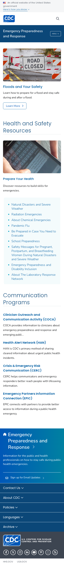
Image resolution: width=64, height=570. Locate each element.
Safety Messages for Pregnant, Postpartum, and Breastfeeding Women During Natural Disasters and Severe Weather (33, 253)
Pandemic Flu (20, 226)
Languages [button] (13, 517)
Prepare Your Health (18, 179)
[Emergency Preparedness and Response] (32, 441)
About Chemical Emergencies (31, 220)
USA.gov (22, 561)
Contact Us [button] (13, 488)
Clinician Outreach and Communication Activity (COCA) (29, 317)
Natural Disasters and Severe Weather (31, 206)
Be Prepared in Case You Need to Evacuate (33, 233)
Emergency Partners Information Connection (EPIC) (29, 395)
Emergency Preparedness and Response (23, 34)
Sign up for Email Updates (25, 477)
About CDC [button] (13, 498)
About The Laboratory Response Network (33, 277)
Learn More (13, 106)
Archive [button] (10, 527)
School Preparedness (25, 241)
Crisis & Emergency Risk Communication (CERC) (22, 368)
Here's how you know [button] (16, 9)
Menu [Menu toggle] (55, 34)
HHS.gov (8, 561)
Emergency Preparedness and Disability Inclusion (31, 267)
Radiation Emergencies (26, 214)
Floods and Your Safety (22, 86)
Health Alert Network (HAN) (24, 342)
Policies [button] (10, 507)
